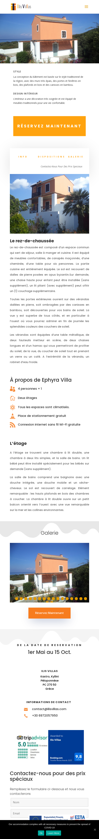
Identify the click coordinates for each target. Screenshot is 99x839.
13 (67, 598)
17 (85, 598)
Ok (41, 833)
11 (57, 598)
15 (76, 598)
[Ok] (94, 829)
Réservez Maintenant (49, 613)
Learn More (53, 833)
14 (71, 598)
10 (53, 598)
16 (80, 598)
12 (62, 598)
